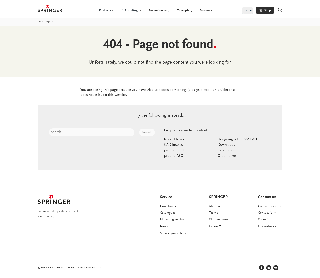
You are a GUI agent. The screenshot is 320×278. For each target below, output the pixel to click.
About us (215, 206)
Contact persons (269, 206)
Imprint (71, 267)
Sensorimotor (158, 10)
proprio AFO (173, 156)
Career (213, 226)
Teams (213, 213)
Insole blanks (174, 139)
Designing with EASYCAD (237, 139)
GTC (100, 267)
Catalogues (226, 150)
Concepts (183, 10)
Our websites (267, 226)
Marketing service (172, 219)
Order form (265, 219)
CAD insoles (173, 145)
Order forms (227, 156)
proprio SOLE (174, 150)
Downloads (226, 145)
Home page (44, 22)
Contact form (267, 213)
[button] (265, 10)
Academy (205, 10)
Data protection (86, 267)
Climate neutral (219, 219)
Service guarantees (173, 233)
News (164, 226)
